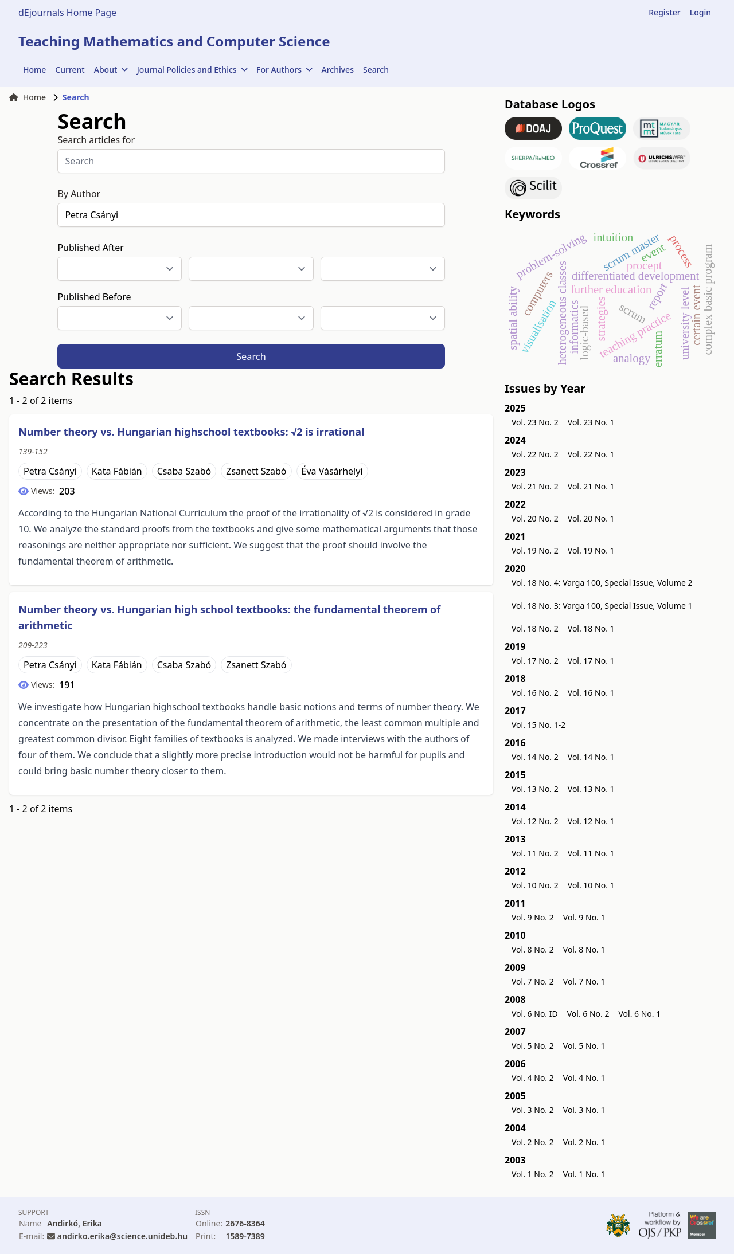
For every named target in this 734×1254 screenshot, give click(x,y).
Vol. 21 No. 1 (591, 486)
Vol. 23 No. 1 (591, 422)
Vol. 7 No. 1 (584, 981)
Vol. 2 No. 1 (584, 1142)
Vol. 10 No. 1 (591, 885)
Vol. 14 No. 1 (591, 756)
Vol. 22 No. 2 (535, 454)
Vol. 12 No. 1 (591, 821)
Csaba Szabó (184, 471)
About (111, 69)
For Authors (284, 69)
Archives (338, 69)
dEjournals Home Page (67, 12)
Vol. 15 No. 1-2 (538, 724)
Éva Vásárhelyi (332, 471)
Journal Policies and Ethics (192, 69)
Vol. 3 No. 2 (533, 1109)
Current (69, 69)
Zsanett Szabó (256, 471)
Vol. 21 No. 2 (535, 486)
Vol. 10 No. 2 (535, 885)
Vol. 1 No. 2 (533, 1174)
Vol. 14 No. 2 (535, 756)
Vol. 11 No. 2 (535, 853)
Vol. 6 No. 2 (588, 1013)
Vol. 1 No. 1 (584, 1174)
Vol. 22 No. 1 (591, 454)
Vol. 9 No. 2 (533, 917)
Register (664, 12)
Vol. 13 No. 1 (591, 788)
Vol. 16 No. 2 (535, 692)
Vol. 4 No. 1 (584, 1077)
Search (376, 69)
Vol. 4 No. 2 (533, 1077)
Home (34, 69)
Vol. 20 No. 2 (535, 518)
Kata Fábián (117, 471)
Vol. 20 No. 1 (591, 518)
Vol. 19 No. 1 (591, 550)
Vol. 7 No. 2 (533, 981)
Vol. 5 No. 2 (533, 1045)
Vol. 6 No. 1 (639, 1013)
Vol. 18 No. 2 (535, 628)
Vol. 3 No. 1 (584, 1109)
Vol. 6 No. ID (535, 1013)
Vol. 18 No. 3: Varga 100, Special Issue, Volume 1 (602, 605)
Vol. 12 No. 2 (535, 821)
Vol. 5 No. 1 (584, 1045)
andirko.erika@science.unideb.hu (122, 1236)
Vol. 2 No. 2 (533, 1142)
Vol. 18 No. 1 (591, 628)
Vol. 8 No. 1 (584, 949)
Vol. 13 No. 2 (535, 788)
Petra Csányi (50, 471)
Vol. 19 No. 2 (535, 550)
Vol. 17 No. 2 (535, 660)
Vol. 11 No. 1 (591, 853)
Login (700, 12)
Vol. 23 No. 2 (535, 422)
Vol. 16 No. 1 (591, 692)
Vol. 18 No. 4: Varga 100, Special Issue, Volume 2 (602, 582)
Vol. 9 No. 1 (584, 917)
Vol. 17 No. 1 (591, 660)
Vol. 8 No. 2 (533, 949)
